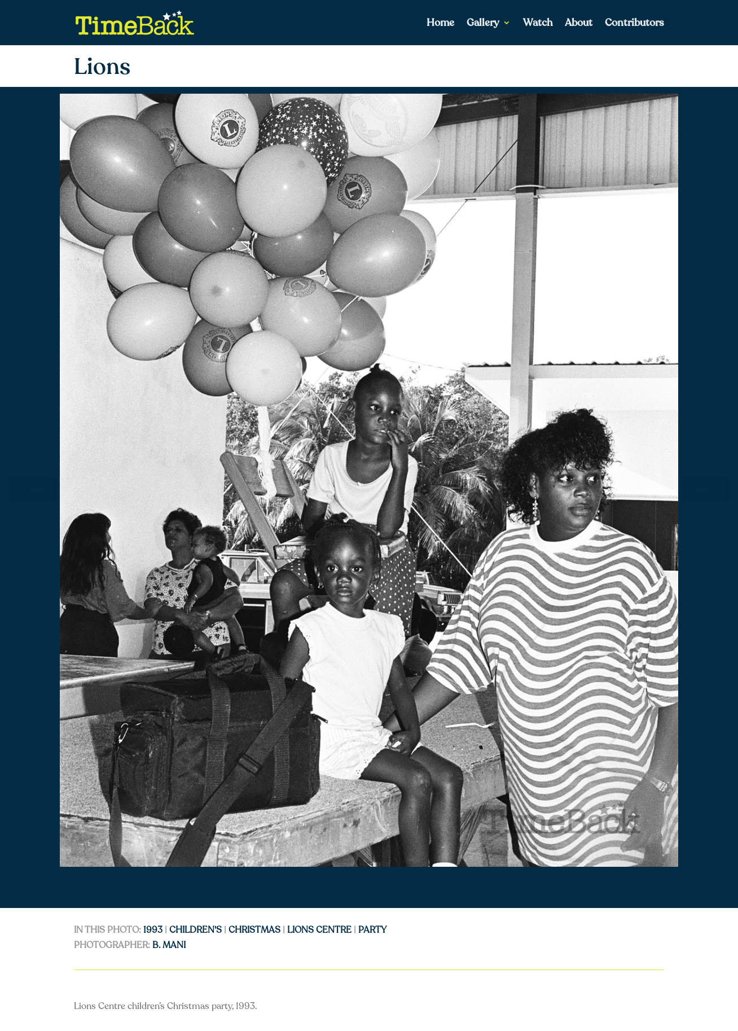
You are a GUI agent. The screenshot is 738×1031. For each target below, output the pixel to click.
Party (372, 930)
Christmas (254, 930)
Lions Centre (319, 930)
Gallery (483, 24)
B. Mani (169, 945)
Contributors (634, 24)
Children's (195, 930)
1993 (152, 930)
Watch (537, 24)
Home (440, 24)
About (578, 24)
